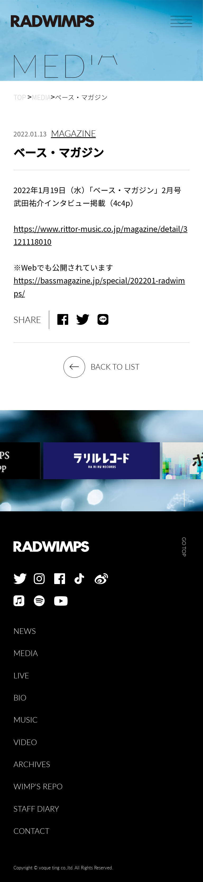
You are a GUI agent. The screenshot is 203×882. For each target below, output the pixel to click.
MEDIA (25, 653)
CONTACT (31, 831)
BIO (19, 698)
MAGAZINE (73, 133)
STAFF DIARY (36, 809)
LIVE (21, 676)
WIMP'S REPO (38, 786)
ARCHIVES (31, 764)
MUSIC (25, 720)
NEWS (24, 631)
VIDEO (25, 742)
